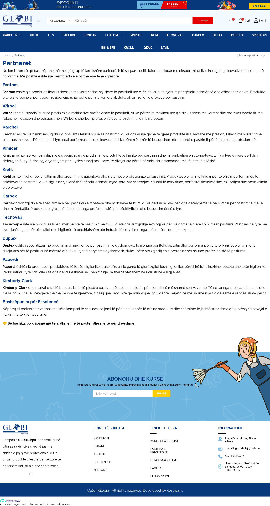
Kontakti (100, 470)
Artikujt (100, 454)
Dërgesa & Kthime (164, 460)
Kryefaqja (102, 438)
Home (8, 55)
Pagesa (155, 468)
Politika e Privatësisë (159, 450)
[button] (259, 6)
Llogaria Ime (160, 476)
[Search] (203, 20)
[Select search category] (59, 20)
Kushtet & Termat (164, 441)
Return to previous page (251, 55)
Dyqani (99, 446)
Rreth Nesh (102, 462)
